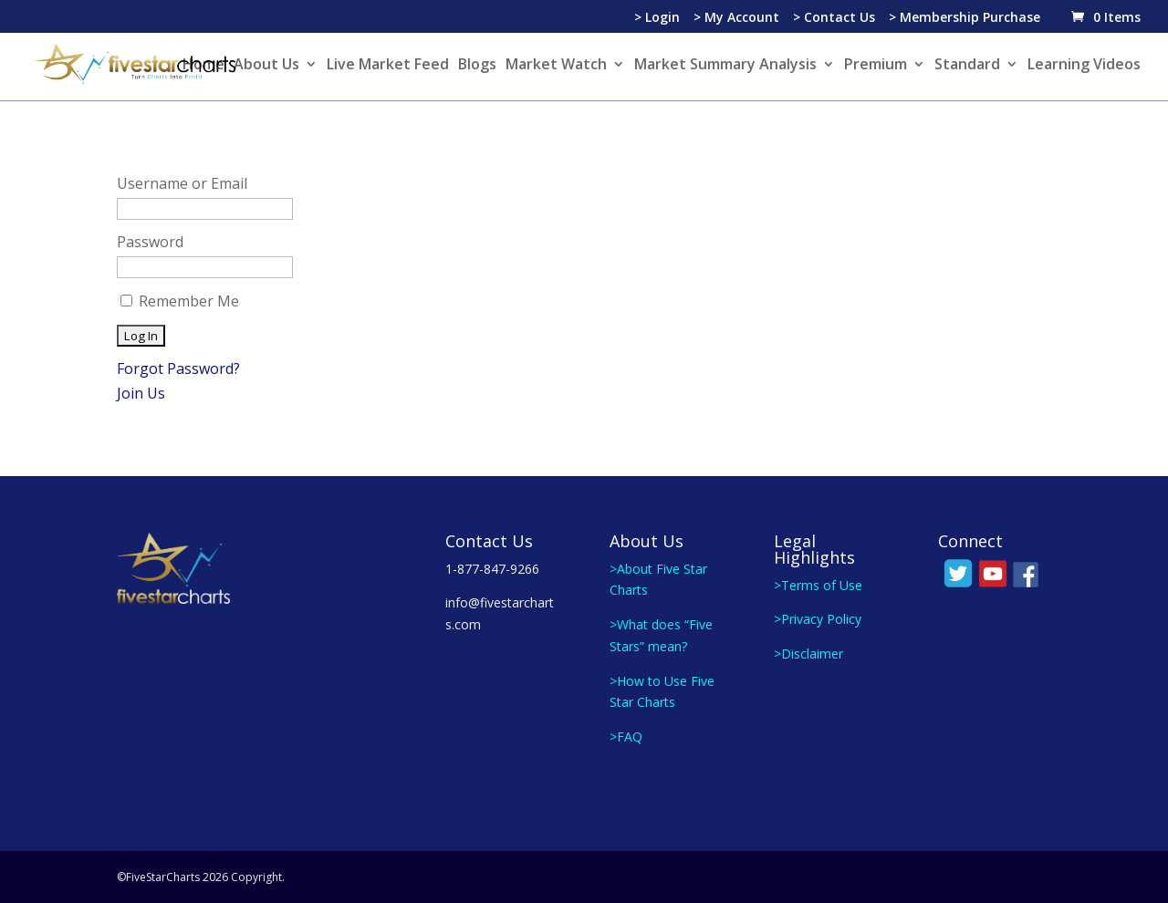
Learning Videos (1084, 65)
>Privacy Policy (817, 619)
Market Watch (556, 65)
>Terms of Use (818, 585)
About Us (266, 65)
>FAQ (626, 736)
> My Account (736, 18)
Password (150, 242)
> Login (657, 18)
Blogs (477, 65)
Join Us (141, 393)
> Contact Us (834, 18)
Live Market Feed (388, 65)
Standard (967, 65)
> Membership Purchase (964, 18)
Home (203, 65)
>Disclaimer (808, 653)
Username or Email (182, 183)
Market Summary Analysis (725, 65)
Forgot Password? (178, 368)
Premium (875, 65)
